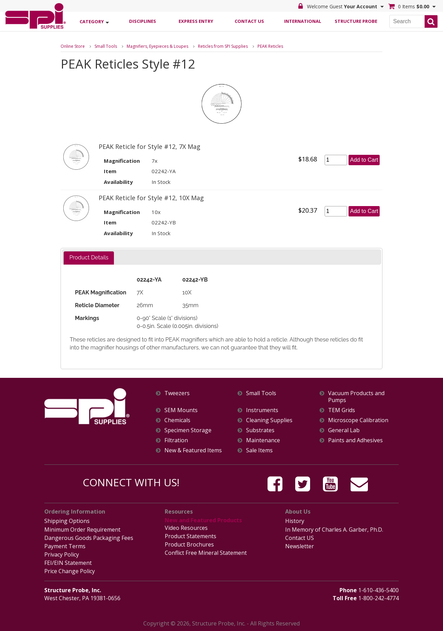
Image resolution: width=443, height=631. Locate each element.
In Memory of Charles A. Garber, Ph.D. (334, 529)
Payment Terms (64, 546)
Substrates (260, 430)
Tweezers (177, 393)
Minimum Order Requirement (82, 529)
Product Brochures (189, 544)
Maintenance (263, 440)
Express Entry (196, 21)
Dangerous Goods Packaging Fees (88, 538)
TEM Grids (341, 410)
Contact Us (249, 21)
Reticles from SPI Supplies (223, 46)
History (294, 521)
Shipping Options (67, 521)
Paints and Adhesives (355, 440)
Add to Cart (364, 160)
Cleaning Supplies (269, 420)
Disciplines (142, 21)
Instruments (262, 410)
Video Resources (186, 528)
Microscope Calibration (358, 420)
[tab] (88, 258)
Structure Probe (356, 21)
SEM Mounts (181, 410)
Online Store (73, 46)
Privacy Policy (61, 554)
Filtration (176, 440)
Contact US (299, 538)
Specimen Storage (187, 430)
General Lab (344, 430)
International (302, 21)
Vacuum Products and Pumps (356, 396)
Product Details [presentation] (88, 257)
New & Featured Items (193, 450)
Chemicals (177, 420)
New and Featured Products (203, 520)
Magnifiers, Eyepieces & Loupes (157, 46)
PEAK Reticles (270, 46)
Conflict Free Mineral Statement (206, 553)
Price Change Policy (69, 571)
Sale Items (259, 450)
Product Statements (190, 536)
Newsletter (299, 546)
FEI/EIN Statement (68, 563)
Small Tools (105, 46)
